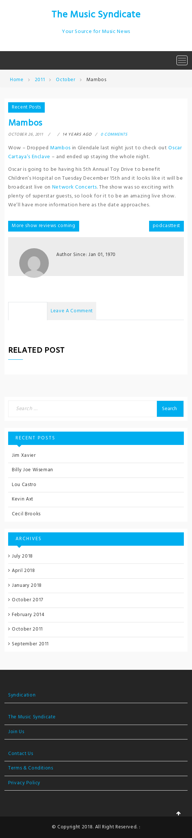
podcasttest (166, 226)
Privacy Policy (24, 783)
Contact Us (20, 754)
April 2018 (23, 571)
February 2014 (28, 615)
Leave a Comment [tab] (72, 311)
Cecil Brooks (26, 514)
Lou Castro (24, 485)
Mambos (60, 148)
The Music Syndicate (95, 15)
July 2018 (22, 556)
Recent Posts (26, 107)
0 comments (114, 134)
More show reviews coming (43, 226)
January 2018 (27, 585)
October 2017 (27, 600)
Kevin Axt (22, 499)
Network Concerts (74, 187)
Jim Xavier (24, 455)
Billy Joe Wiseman (32, 470)
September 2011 (30, 644)
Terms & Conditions (30, 768)
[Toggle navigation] (182, 60)
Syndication (22, 695)
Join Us (16, 732)
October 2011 (27, 629)
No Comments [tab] (27, 311)
